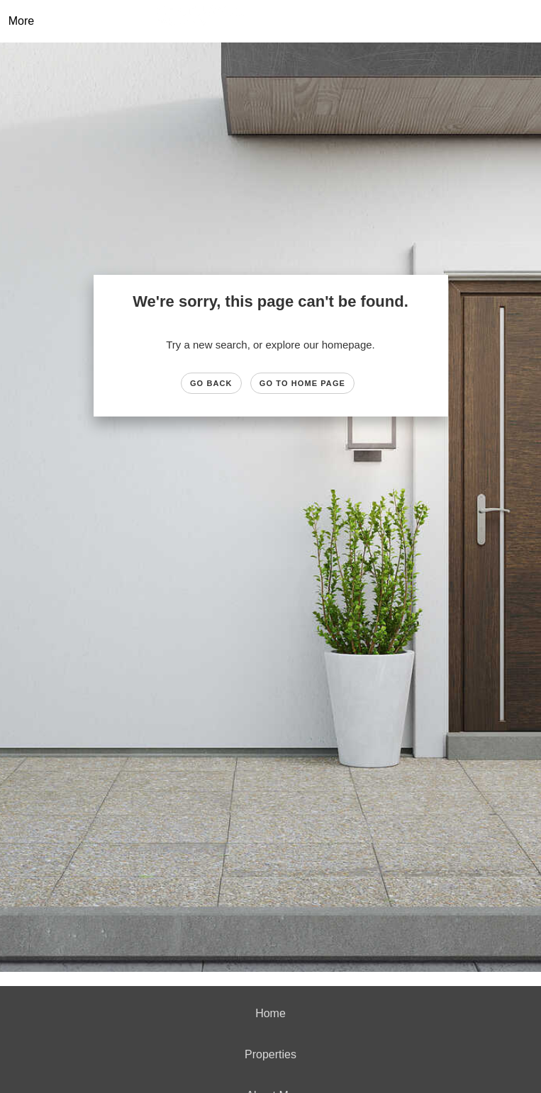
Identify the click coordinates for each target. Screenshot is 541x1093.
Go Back (211, 383)
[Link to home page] (281, 21)
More (21, 21)
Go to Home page (302, 383)
